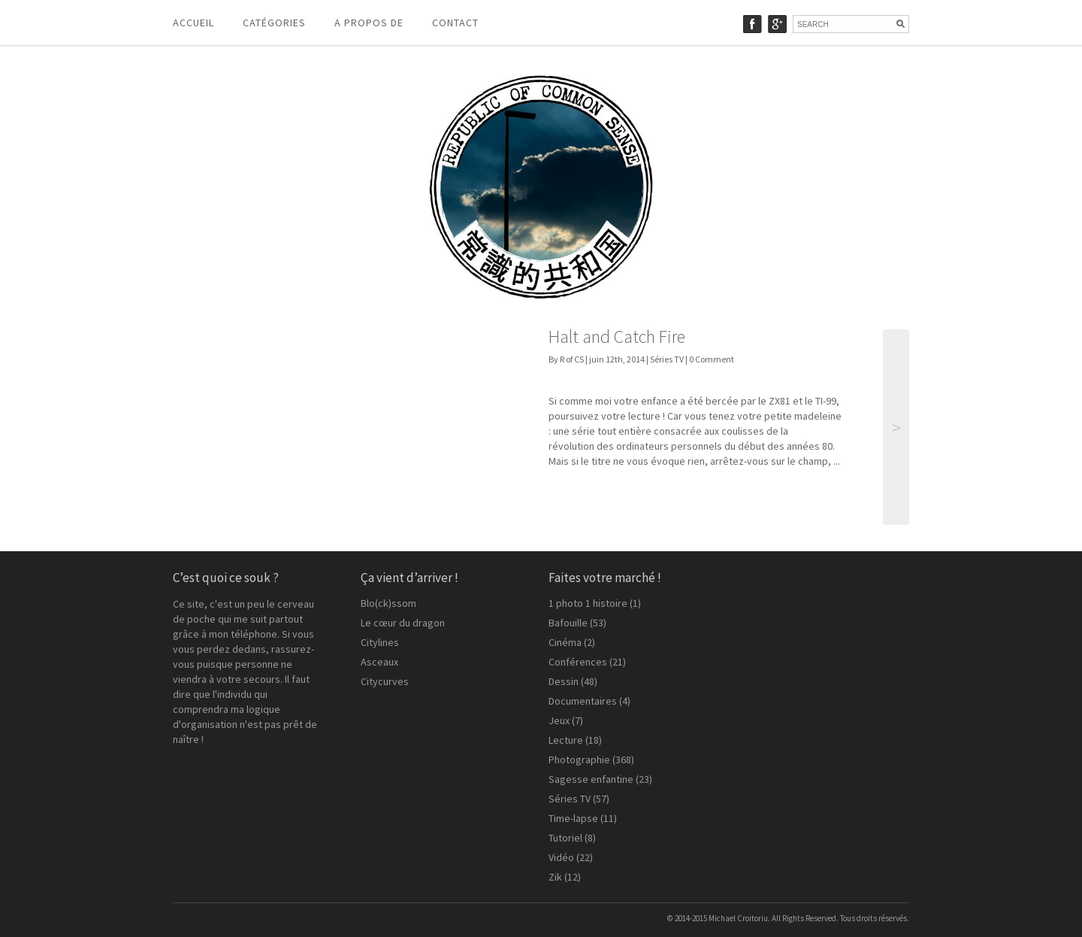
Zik (555, 877)
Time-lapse (573, 818)
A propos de (368, 22)
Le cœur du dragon (403, 622)
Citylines (380, 642)
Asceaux (379, 662)
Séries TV (667, 359)
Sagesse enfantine (591, 779)
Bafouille (568, 622)
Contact (455, 22)
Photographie (579, 759)
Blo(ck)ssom (388, 603)
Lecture (566, 740)
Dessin (564, 681)
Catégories (274, 22)
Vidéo (561, 857)
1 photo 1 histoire (588, 603)
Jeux (559, 720)
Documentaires (583, 701)
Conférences (578, 662)
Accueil (193, 22)
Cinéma (565, 642)
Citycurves (385, 681)
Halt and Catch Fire (617, 336)
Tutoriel (565, 838)
